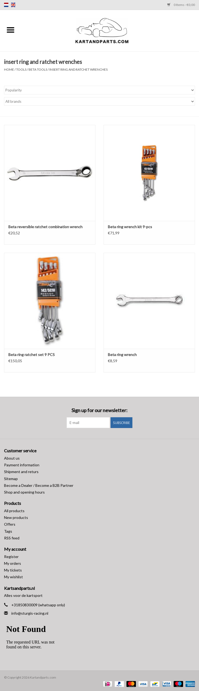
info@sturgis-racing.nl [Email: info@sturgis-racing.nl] (29, 613)
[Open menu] (10, 29)
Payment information (21, 465)
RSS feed (11, 538)
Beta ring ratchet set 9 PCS (31, 354)
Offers (9, 524)
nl (6, 5)
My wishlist (13, 576)
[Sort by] (99, 90)
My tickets (13, 570)
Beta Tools (38, 69)
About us (12, 458)
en (13, 5)
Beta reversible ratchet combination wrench (45, 226)
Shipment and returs (21, 471)
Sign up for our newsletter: (99, 410)
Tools (21, 69)
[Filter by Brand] (99, 101)
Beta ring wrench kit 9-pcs (130, 226)
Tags (8, 531)
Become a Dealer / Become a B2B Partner (38, 485)
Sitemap (11, 478)
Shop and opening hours (24, 492)
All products (14, 510)
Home (9, 69)
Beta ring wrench (122, 354)
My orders (12, 563)
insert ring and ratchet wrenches (78, 69)
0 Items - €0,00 (181, 5)
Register (11, 556)
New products (16, 517)
